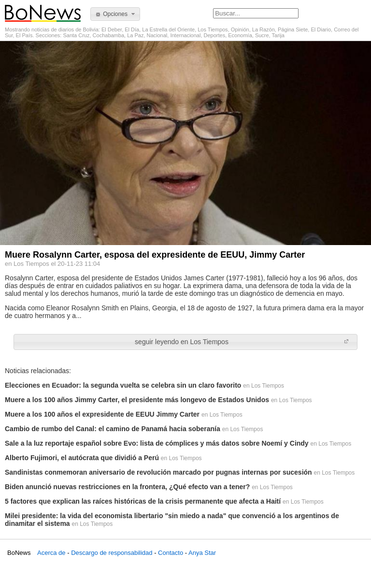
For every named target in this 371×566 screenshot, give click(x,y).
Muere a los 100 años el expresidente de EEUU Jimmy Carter (102, 414)
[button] (115, 14)
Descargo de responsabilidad (111, 552)
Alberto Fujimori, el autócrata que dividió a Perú (82, 458)
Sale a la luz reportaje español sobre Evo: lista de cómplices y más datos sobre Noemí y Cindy (157, 443)
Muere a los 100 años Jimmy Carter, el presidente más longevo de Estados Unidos (137, 400)
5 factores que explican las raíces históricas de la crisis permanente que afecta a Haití (143, 501)
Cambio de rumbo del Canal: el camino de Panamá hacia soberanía (112, 429)
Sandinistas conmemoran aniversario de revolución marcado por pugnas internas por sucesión (158, 472)
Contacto (170, 552)
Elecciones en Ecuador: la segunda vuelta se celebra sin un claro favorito (123, 385)
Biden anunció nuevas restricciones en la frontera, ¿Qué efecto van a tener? (127, 487)
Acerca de (51, 552)
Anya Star (202, 552)
